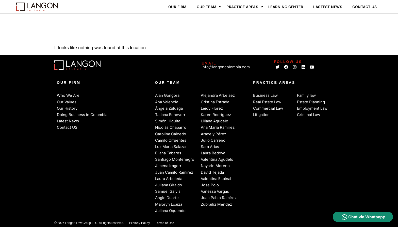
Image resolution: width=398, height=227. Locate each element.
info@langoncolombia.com (226, 66)
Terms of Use (164, 223)
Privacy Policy (139, 223)
